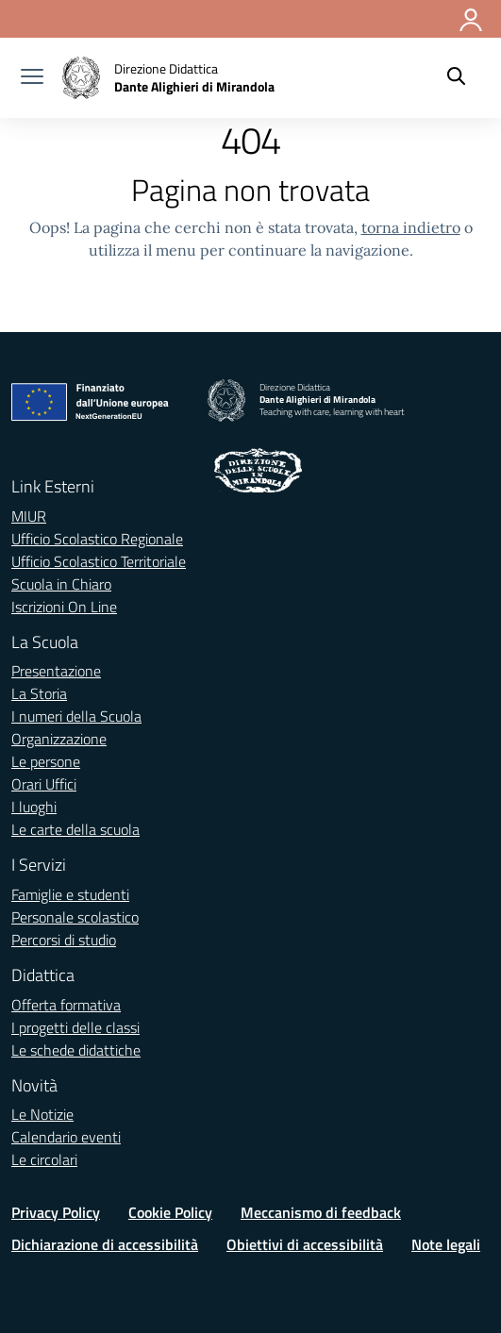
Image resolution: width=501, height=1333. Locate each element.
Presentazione (56, 670)
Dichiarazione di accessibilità (104, 1244)
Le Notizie (42, 1114)
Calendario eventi (66, 1136)
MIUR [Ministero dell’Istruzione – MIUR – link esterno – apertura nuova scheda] (28, 516)
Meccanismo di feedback (321, 1212)
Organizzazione (59, 738)
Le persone (45, 761)
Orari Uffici (43, 784)
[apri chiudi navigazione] (32, 78)
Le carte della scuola (75, 829)
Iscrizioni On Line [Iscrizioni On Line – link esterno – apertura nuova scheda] (64, 606)
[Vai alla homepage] (168, 78)
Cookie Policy (170, 1212)
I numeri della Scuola (76, 716)
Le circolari (44, 1159)
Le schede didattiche (76, 1050)
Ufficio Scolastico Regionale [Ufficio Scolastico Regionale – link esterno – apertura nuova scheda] (97, 538)
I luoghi (34, 806)
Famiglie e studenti (70, 894)
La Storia (39, 693)
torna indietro (410, 227)
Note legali (445, 1244)
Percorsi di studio (63, 939)
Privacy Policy (55, 1212)
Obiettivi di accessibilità (304, 1244)
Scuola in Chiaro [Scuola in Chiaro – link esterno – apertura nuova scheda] (61, 584)
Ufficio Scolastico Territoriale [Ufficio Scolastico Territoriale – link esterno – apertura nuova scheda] (98, 561)
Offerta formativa (66, 1004)
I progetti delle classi (75, 1027)
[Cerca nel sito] (456, 78)
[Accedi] (472, 16)
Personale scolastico (75, 917)
